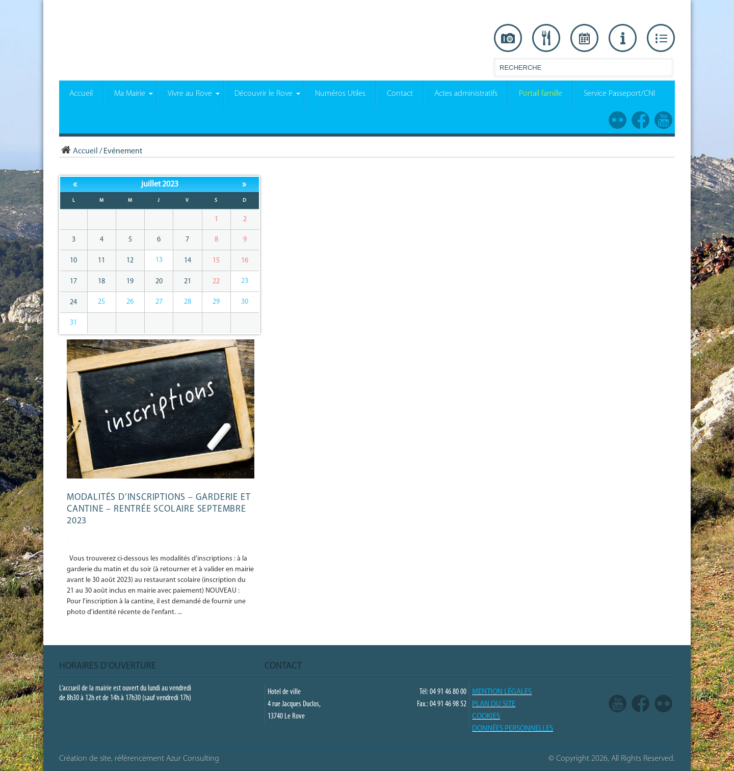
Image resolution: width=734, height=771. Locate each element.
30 (244, 302)
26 (130, 302)
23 (244, 281)
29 (216, 302)
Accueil (78, 151)
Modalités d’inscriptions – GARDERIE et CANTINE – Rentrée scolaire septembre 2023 (158, 509)
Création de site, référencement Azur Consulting (139, 759)
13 (159, 260)
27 (159, 302)
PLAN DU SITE (493, 704)
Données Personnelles (512, 729)
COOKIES (486, 717)
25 (101, 302)
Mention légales (502, 692)
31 (73, 323)
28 (187, 302)
